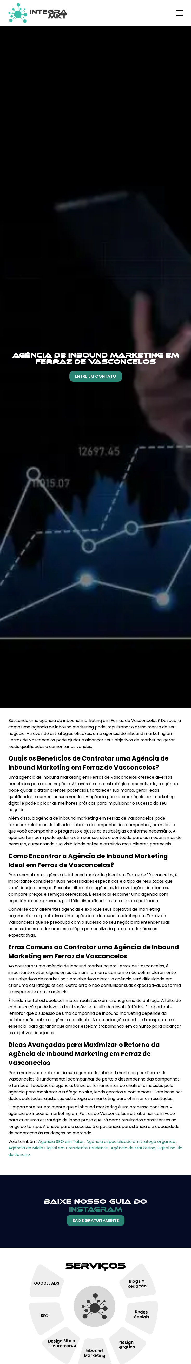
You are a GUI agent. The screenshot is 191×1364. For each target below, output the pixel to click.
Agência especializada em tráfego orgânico (131, 1141)
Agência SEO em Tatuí (61, 1141)
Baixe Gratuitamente (95, 1220)
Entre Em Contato (95, 376)
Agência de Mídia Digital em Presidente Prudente (58, 1148)
